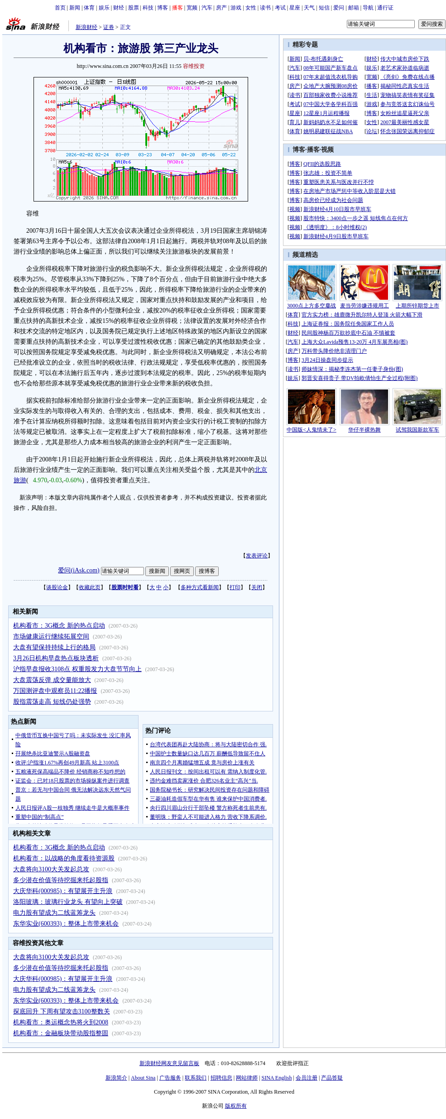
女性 (250, 8)
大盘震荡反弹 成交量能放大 (52, 680)
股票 (133, 8)
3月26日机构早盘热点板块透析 (56, 658)
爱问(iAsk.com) (78, 570)
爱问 (338, 8)
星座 (294, 8)
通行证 (385, 8)
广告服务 (170, 1078)
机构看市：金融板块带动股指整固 (60, 1033)
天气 (309, 8)
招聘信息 (221, 1078)
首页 (60, 8)
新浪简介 (116, 1078)
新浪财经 (86, 27)
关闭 (256, 587)
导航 (368, 8)
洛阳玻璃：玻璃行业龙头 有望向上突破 (68, 901)
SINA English (276, 1078)
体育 (89, 8)
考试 (280, 8)
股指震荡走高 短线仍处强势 (52, 701)
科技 (148, 8)
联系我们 (195, 1078)
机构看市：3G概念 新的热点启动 (59, 625)
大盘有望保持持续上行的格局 (54, 647)
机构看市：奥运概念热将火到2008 (60, 1022)
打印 (235, 587)
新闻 (74, 8)
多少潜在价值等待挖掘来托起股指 (60, 880)
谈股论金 (57, 587)
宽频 (192, 8)
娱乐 (104, 8)
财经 (118, 8)
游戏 (235, 8)
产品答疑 (332, 1078)
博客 (162, 8)
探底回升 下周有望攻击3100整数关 (61, 1011)
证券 (108, 27)
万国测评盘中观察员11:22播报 (55, 690)
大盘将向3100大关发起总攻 (51, 869)
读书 (265, 8)
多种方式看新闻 (200, 587)
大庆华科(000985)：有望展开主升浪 (62, 891)
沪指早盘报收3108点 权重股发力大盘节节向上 (77, 669)
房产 (221, 8)
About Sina (143, 1078)
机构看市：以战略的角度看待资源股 (64, 858)
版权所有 (236, 1106)
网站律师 (247, 1078)
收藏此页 (90, 587)
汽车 (206, 8)
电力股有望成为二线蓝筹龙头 (54, 912)
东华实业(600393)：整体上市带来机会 (66, 923)
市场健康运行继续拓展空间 (51, 636)
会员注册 (306, 1078)
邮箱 (353, 8)
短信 (324, 8)
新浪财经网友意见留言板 (169, 1063)
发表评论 (257, 555)
